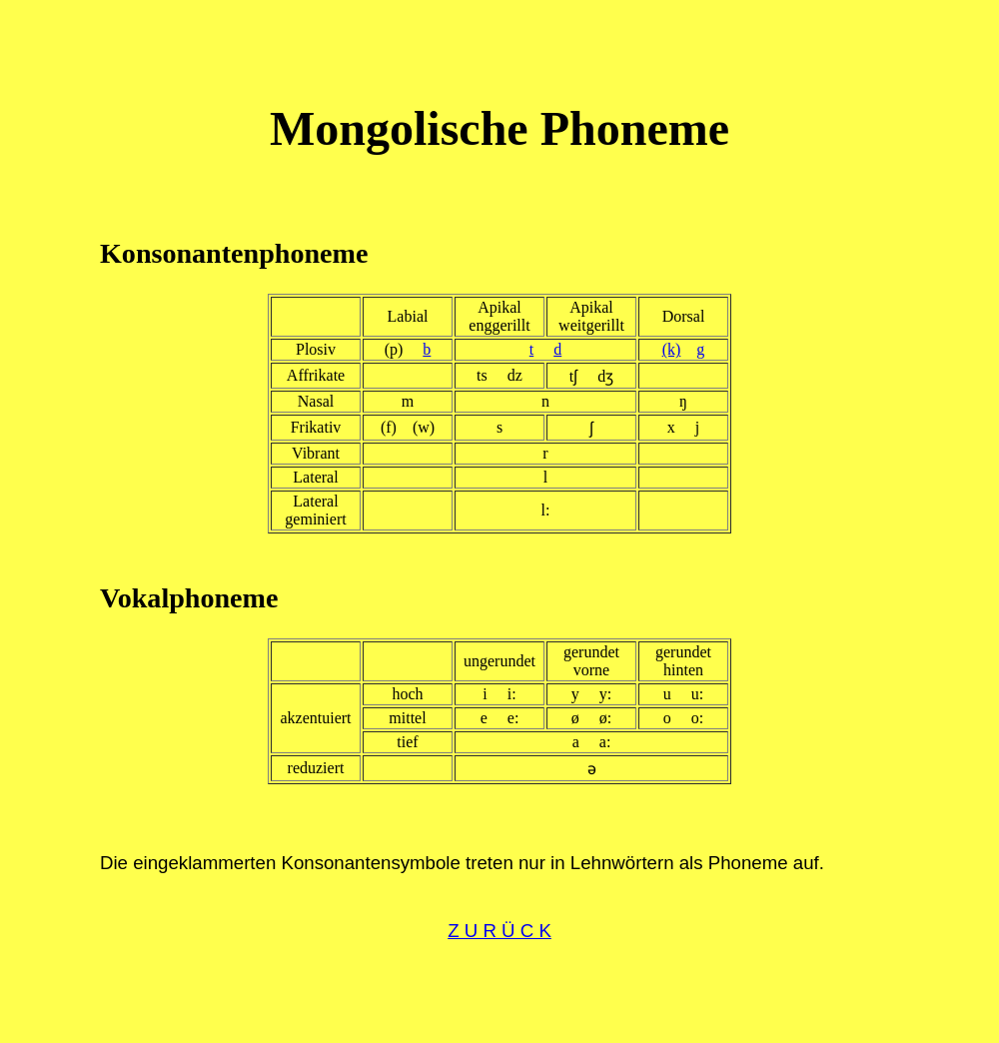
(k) (671, 349)
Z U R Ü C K (499, 930)
